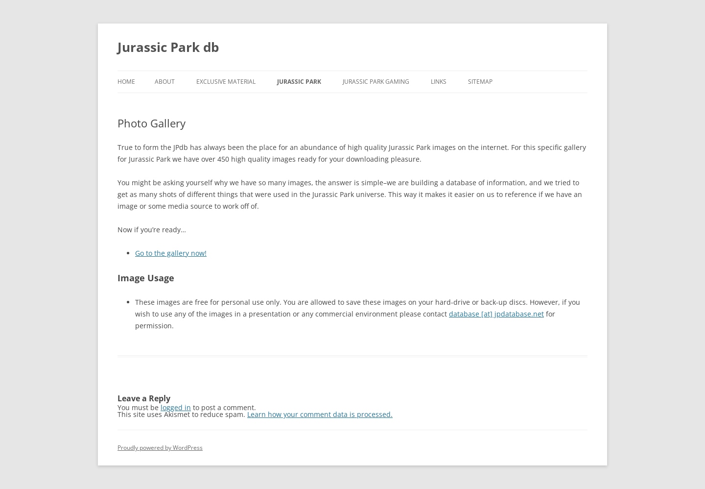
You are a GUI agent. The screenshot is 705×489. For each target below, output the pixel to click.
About (165, 81)
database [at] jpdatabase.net (496, 313)
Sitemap (480, 81)
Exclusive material (226, 81)
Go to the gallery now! (171, 253)
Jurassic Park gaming (376, 81)
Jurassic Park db (168, 47)
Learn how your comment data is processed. (320, 414)
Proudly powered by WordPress (160, 447)
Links (438, 81)
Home (126, 81)
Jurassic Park (299, 81)
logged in (176, 407)
